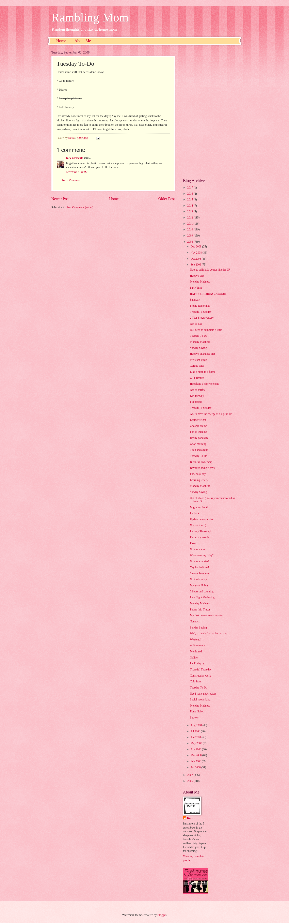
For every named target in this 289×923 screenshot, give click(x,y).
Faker (193, 543)
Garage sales (197, 365)
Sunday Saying (198, 347)
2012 (190, 217)
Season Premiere (199, 573)
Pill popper (196, 401)
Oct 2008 (196, 258)
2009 (190, 235)
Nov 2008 (196, 252)
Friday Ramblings (200, 305)
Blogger (161, 915)
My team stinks (198, 359)
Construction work (200, 675)
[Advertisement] (210, 111)
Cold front (196, 681)
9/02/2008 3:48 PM (76, 172)
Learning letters (199, 480)
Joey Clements (74, 158)
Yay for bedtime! (199, 567)
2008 (190, 241)
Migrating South (199, 507)
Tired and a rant (199, 449)
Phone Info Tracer (200, 609)
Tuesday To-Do (198, 335)
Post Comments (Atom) (80, 207)
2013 (190, 211)
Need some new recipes (203, 693)
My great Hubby (199, 585)
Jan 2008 (196, 767)
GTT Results (197, 377)
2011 (190, 223)
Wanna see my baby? (202, 555)
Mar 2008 (196, 755)
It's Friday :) (197, 663)
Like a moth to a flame (202, 371)
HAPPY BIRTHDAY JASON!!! (208, 293)
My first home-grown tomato (206, 615)
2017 (190, 187)
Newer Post (60, 199)
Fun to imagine (198, 431)
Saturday (195, 299)
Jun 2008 (196, 737)
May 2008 (197, 743)
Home (61, 41)
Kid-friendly (197, 395)
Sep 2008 (196, 264)
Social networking (200, 699)
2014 (190, 205)
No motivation (198, 549)
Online (194, 657)
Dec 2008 (196, 246)
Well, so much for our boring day (208, 633)
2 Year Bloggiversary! (202, 317)
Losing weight (198, 419)
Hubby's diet (197, 275)
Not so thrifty (197, 389)
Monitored (196, 651)
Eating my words (199, 537)
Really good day (199, 437)
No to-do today (198, 579)
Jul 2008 (196, 731)
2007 (190, 774)
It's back (194, 513)
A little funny (197, 645)
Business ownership (201, 462)
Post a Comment (71, 180)
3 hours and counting (201, 591)
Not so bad (196, 323)
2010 (190, 229)
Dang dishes (197, 711)
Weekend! (195, 639)
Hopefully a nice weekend (204, 383)
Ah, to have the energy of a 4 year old (211, 413)
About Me (82, 41)
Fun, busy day (198, 473)
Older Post (166, 199)
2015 (190, 199)
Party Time (196, 287)
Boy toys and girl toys (202, 467)
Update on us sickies (201, 519)
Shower (194, 717)
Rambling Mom (90, 17)
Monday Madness (200, 281)
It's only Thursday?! (201, 531)
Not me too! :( (198, 525)
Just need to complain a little (206, 329)
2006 (190, 781)
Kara (190, 818)
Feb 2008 (196, 761)
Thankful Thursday (200, 311)
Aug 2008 (196, 725)
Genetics (195, 621)
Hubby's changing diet (202, 353)
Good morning (198, 443)
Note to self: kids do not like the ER (210, 269)
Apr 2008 (196, 749)
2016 (190, 193)
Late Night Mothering (202, 597)
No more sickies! (199, 561)
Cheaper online (198, 425)
